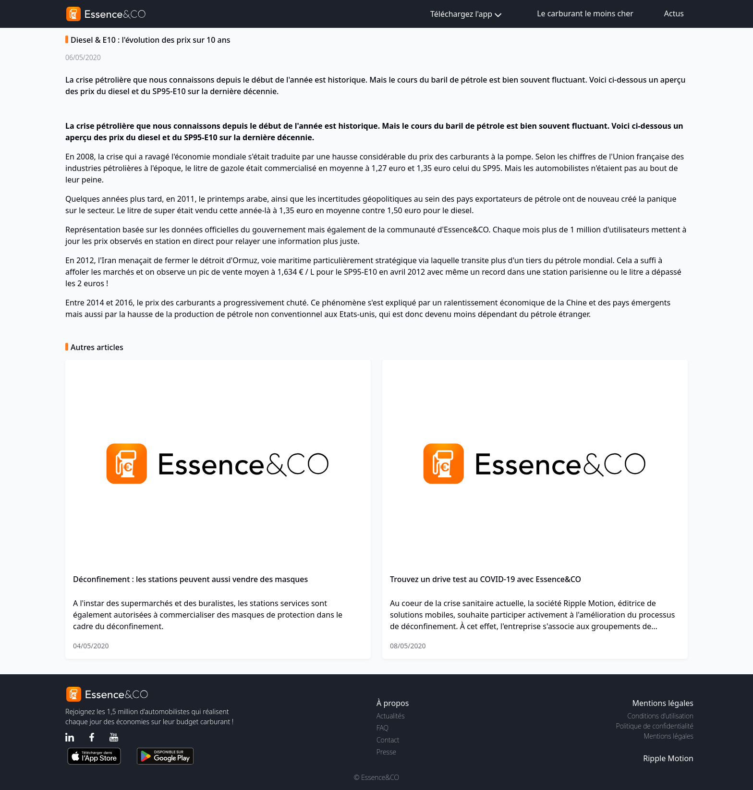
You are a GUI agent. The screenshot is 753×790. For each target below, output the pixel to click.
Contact (387, 739)
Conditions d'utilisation (660, 715)
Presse (386, 751)
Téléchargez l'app (467, 15)
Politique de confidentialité (654, 725)
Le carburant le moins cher (585, 13)
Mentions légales (668, 736)
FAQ (382, 727)
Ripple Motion (668, 758)
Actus (674, 13)
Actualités (390, 715)
